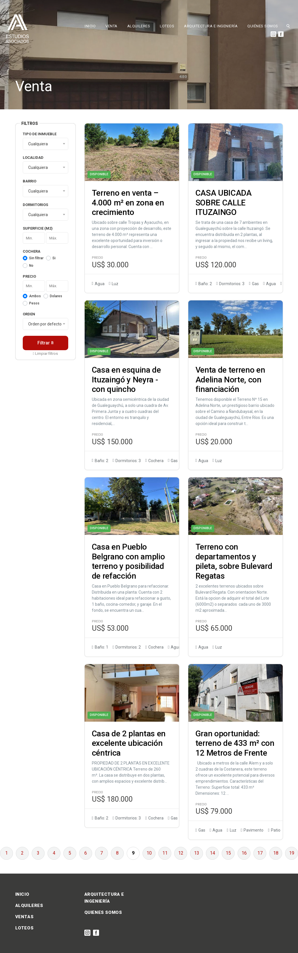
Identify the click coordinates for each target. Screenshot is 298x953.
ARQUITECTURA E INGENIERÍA (211, 26)
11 (165, 853)
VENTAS (24, 916)
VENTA (111, 26)
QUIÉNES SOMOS (262, 26)
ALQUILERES (138, 26)
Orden (29, 314)
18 (275, 853)
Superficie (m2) (38, 228)
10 (149, 853)
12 (180, 853)
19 (291, 853)
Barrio (29, 181)
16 (244, 853)
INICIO (90, 26)
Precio (29, 276)
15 (228, 853)
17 (260, 853)
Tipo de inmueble (39, 134)
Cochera (31, 251)
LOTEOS (167, 26)
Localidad (33, 157)
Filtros (29, 123)
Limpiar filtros (45, 353)
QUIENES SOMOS (103, 912)
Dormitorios (35, 205)
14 (212, 853)
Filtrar (45, 343)
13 (196, 853)
